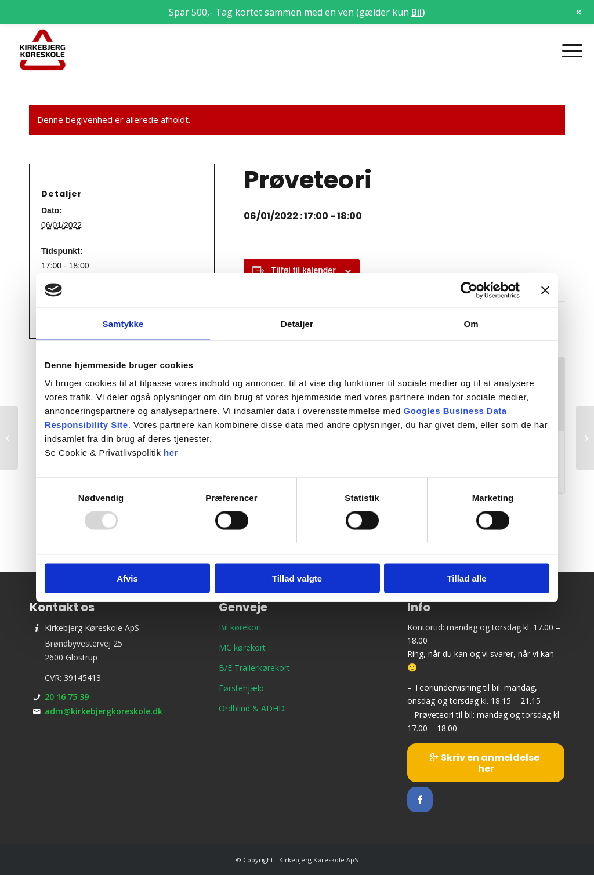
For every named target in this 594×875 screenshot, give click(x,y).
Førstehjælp (241, 688)
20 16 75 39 (67, 696)
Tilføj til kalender (303, 270)
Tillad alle (466, 578)
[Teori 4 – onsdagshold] (9, 438)
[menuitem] (568, 50)
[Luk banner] (545, 290)
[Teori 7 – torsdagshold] (585, 438)
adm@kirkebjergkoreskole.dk (103, 711)
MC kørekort (242, 647)
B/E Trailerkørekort (254, 667)
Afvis (127, 578)
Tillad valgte (297, 578)
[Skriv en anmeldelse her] (485, 762)
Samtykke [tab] (123, 323)
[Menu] (568, 50)
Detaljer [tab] (297, 323)
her (171, 453)
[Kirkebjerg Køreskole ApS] (42, 50)
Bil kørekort (240, 627)
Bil (416, 12)
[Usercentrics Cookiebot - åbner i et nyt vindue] (469, 290)
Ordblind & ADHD (252, 708)
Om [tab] (470, 323)
